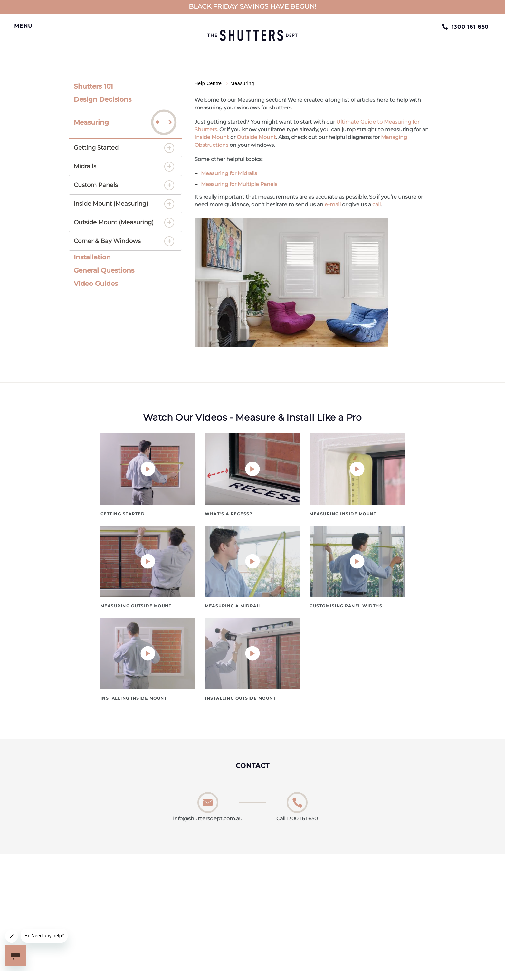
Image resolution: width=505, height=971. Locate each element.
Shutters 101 (93, 86)
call (376, 204)
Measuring (125, 122)
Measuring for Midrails (229, 173)
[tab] (125, 86)
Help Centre (209, 83)
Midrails (85, 166)
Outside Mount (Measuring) (114, 222)
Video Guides (96, 283)
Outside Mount (256, 137)
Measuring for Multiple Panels (239, 184)
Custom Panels (96, 185)
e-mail (333, 204)
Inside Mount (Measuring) (111, 203)
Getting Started (96, 147)
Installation (92, 257)
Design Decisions (102, 99)
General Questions (104, 270)
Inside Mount (212, 137)
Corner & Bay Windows (107, 241)
